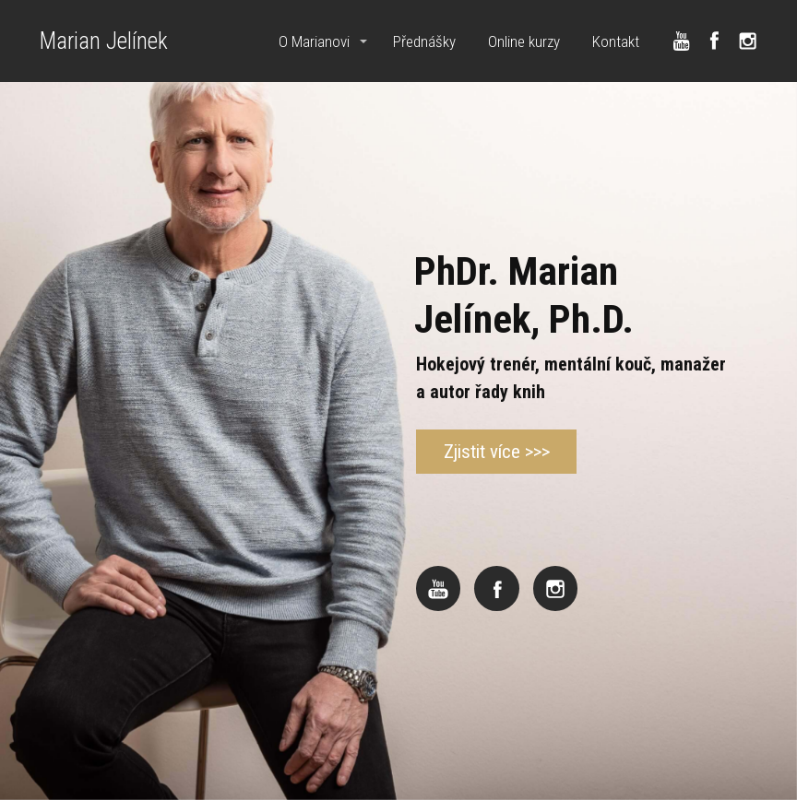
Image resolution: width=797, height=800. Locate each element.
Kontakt (615, 41)
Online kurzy (524, 41)
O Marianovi (314, 41)
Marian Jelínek (104, 41)
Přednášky (424, 41)
